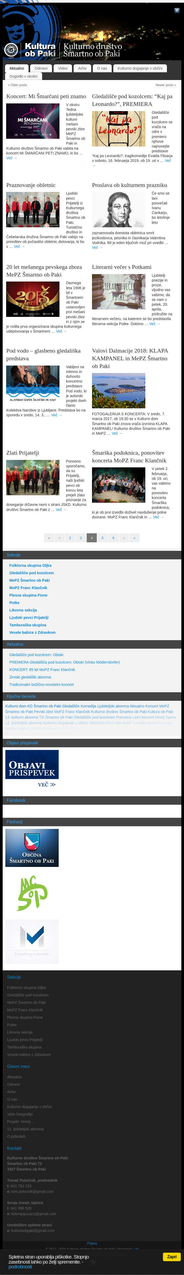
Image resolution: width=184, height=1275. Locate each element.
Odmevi (41, 68)
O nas (102, 68)
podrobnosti (20, 1266)
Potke (14, 603)
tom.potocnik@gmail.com (32, 1191)
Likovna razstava (43, 728)
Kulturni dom (15, 706)
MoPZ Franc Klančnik (28, 588)
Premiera (123, 717)
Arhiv (82, 68)
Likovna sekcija (23, 610)
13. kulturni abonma (21, 717)
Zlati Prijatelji (22, 452)
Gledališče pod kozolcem (31, 573)
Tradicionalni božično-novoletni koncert (41, 684)
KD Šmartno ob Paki (44, 706)
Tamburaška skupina (27, 625)
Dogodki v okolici (24, 76)
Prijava (92, 1243)
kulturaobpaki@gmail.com (32, 1230)
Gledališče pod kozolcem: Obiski (36, 655)
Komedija (88, 706)
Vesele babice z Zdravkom (32, 632)
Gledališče (70, 706)
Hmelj (160, 717)
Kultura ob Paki (160, 712)
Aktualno (17, 68)
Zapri (172, 1257)
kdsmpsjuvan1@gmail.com (33, 1214)
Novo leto (114, 723)
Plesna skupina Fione (28, 595)
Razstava (66, 728)
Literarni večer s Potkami (121, 266)
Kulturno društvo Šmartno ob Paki (119, 712)
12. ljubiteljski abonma (23, 723)
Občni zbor (84, 728)
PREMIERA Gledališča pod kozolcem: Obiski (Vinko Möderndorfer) (64, 662)
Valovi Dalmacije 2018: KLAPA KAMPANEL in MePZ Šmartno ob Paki (130, 358)
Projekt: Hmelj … (21, 1121)
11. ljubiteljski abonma (25, 1129)
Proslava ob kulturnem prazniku (129, 185)
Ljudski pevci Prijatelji (29, 617)
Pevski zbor (43, 712)
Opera (171, 717)
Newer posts (165, 85)
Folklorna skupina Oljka (30, 565)
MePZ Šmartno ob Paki (29, 580)
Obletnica (97, 723)
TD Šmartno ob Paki (56, 717)
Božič (127, 723)
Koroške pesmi (145, 723)
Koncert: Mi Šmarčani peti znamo (46, 96)
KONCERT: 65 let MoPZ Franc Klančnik (42, 670)
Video (63, 68)
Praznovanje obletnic (30, 185)
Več (11, 158)
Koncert (151, 706)
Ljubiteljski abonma (113, 706)
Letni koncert (143, 717)
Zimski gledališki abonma (30, 677)
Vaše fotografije (20, 1114)
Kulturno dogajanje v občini (140, 68)
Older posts (17, 85)
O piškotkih (16, 1136)
